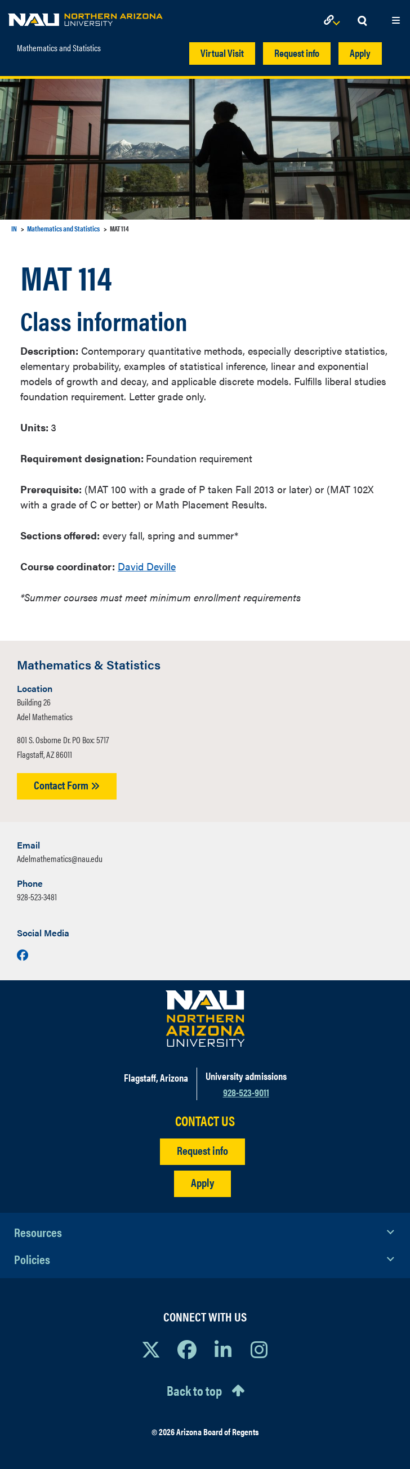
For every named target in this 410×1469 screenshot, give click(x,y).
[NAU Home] (85, 17)
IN (14, 228)
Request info (296, 53)
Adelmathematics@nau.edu (59, 858)
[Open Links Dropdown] (334, 21)
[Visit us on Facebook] (22, 954)
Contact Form (67, 784)
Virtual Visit (222, 53)
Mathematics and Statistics (59, 47)
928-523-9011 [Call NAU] (246, 1092)
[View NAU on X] (151, 1349)
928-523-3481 (37, 896)
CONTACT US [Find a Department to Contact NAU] (205, 1120)
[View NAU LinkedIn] (223, 1349)
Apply (360, 53)
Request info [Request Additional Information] (202, 1150)
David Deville (147, 566)
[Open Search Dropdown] (362, 21)
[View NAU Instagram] (259, 1349)
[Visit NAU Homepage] (205, 1018)
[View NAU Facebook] (187, 1349)
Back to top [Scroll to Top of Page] (194, 1390)
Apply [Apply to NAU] (202, 1182)
